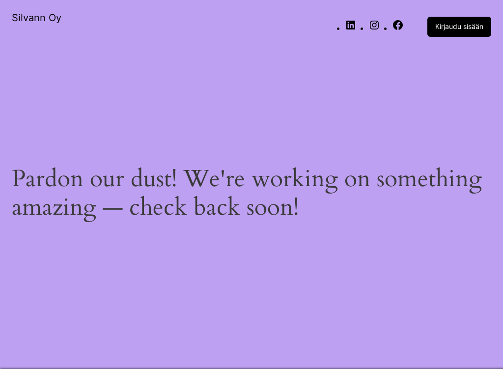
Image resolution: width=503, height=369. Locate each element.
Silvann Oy (36, 18)
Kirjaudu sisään (459, 26)
